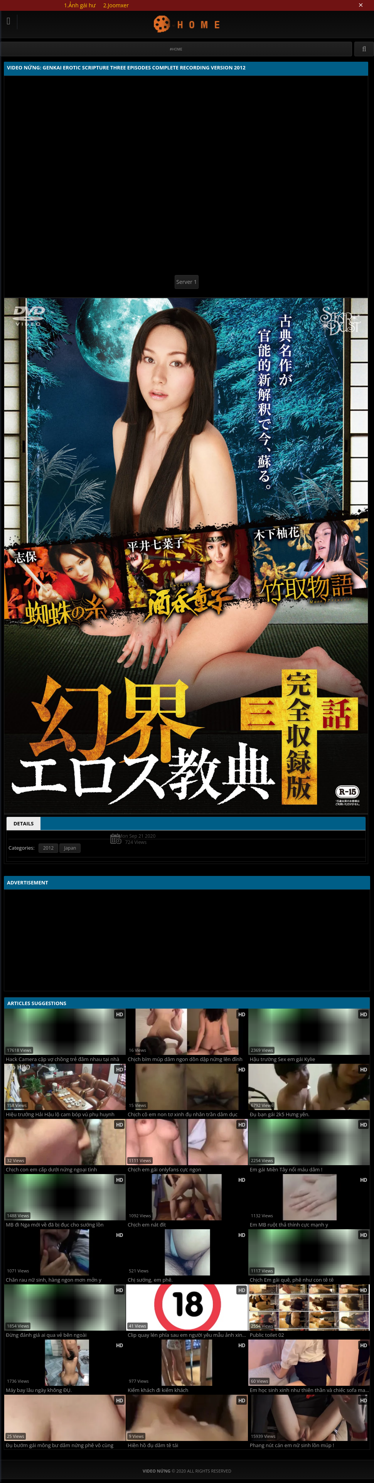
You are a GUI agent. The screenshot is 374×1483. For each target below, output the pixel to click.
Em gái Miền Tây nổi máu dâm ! (286, 1169)
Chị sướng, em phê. (150, 1280)
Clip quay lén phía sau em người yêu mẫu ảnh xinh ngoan (188, 1335)
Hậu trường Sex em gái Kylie (282, 1059)
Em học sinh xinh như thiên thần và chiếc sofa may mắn (310, 1390)
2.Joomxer (116, 5)
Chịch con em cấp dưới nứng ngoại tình (51, 1169)
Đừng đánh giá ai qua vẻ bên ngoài (46, 1335)
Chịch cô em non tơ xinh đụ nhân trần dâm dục (183, 1114)
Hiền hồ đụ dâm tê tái (153, 1445)
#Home (176, 49)
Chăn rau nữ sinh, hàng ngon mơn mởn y (53, 1280)
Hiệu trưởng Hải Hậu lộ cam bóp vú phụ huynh (60, 1114)
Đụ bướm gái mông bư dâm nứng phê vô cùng (59, 1445)
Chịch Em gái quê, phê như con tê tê (292, 1280)
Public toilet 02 (267, 1335)
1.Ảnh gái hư (80, 5)
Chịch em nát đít (147, 1224)
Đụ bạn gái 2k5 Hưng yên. (280, 1114)
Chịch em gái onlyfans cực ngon (164, 1169)
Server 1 (186, 281)
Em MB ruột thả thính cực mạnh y (289, 1224)
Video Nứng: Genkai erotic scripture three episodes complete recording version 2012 (187, 23)
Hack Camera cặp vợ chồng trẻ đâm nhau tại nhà (62, 1059)
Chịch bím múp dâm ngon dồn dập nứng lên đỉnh (185, 1059)
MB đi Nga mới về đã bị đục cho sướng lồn (55, 1224)
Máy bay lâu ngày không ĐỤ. (39, 1390)
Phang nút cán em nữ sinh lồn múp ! (292, 1445)
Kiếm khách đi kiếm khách (158, 1390)
